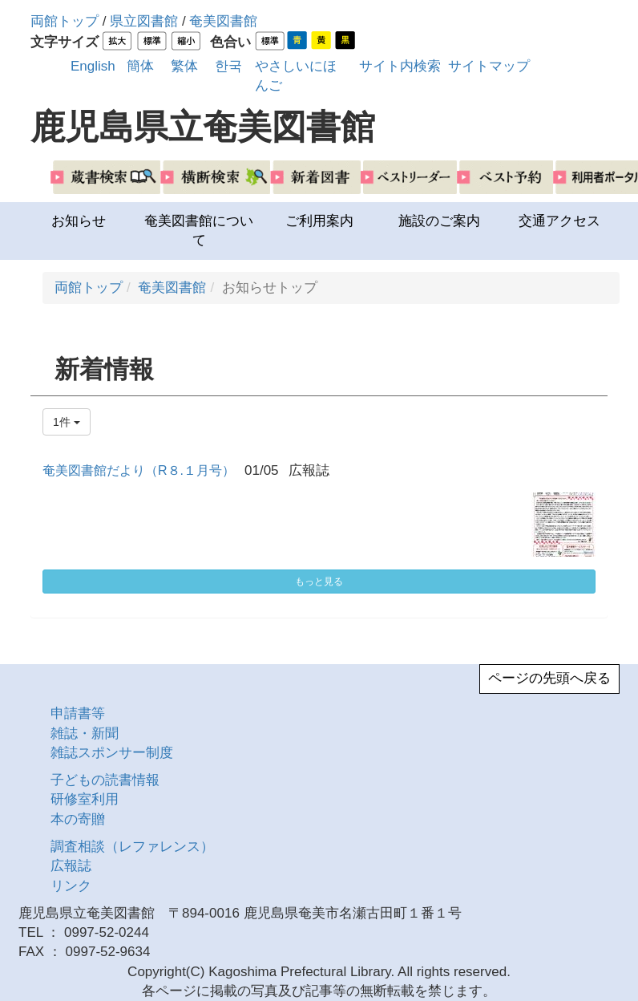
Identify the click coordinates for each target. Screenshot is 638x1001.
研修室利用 (84, 799)
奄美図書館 (223, 21)
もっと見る (319, 581)
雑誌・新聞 (84, 733)
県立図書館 (144, 21)
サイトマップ (489, 66)
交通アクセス (559, 221)
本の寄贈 (77, 819)
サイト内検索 (400, 66)
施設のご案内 (439, 221)
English (93, 66)
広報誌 (70, 865)
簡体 (140, 66)
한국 (228, 66)
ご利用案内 (319, 221)
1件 (66, 421)
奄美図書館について (198, 230)
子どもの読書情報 (105, 780)
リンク (70, 886)
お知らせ (78, 221)
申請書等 (77, 713)
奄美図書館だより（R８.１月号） (138, 470)
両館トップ (64, 21)
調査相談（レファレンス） (132, 846)
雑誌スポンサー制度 (111, 752)
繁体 (184, 66)
